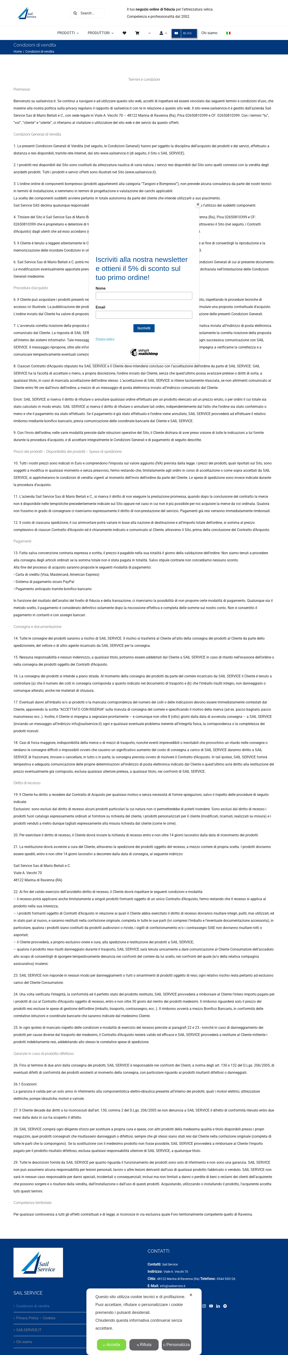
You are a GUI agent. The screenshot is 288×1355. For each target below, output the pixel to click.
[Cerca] (75, 13)
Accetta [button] (111, 1344)
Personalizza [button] (176, 1344)
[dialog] (144, 1321)
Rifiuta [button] (144, 1344)
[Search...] (87, 13)
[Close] (198, 204)
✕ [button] (191, 1295)
